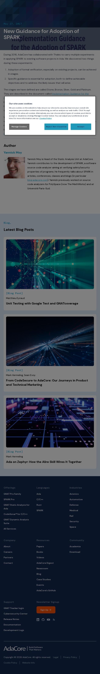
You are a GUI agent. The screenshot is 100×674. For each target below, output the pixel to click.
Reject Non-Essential (56, 126)
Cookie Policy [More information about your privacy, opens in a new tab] (45, 118)
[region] (50, 115)
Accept (80, 126)
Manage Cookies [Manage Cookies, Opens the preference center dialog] (19, 126)
